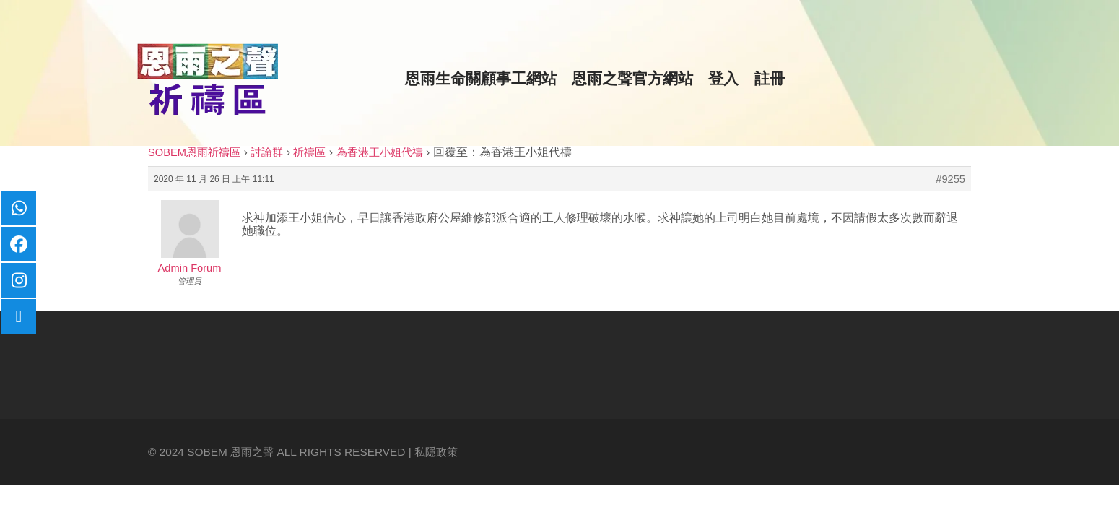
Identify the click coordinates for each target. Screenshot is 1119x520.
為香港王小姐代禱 (379, 152)
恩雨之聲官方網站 (632, 78)
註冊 (769, 78)
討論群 (267, 152)
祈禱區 (309, 152)
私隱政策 (436, 452)
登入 (723, 78)
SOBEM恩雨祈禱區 (194, 152)
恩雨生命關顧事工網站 (481, 78)
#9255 (950, 179)
